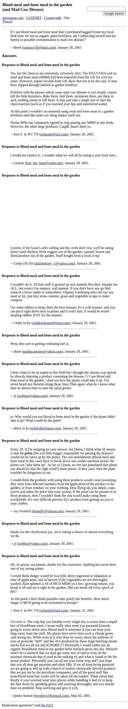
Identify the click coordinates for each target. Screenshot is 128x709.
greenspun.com (12, 18)
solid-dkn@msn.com (45, 428)
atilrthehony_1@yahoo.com (54, 263)
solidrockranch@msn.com (51, 323)
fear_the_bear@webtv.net (44, 163)
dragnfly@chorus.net (47, 511)
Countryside (52, 18)
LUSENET (34, 18)
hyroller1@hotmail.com (51, 696)
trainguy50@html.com (39, 47)
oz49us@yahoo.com (32, 396)
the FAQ (47, 705)
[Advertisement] (64, 212)
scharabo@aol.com (54, 134)
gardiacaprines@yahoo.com (42, 351)
